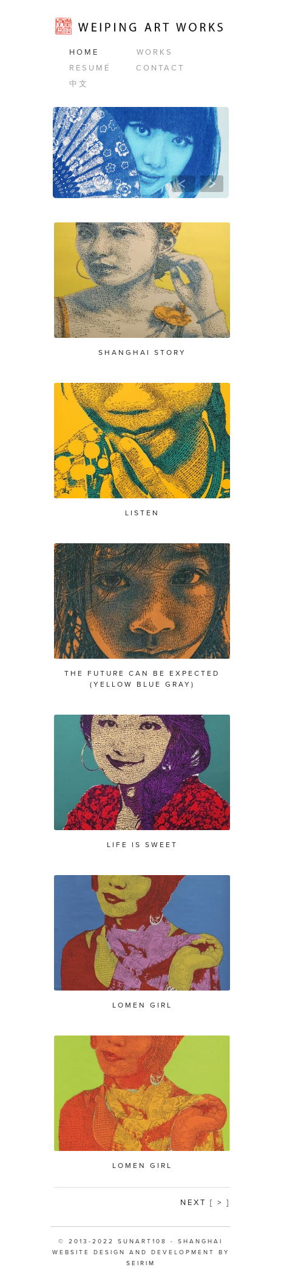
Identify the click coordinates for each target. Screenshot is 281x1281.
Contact (160, 68)
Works (155, 52)
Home (84, 52)
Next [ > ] (205, 1202)
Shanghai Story (142, 352)
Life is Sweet (142, 844)
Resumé (89, 68)
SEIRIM (140, 1263)
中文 (79, 84)
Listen (142, 513)
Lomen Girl (142, 1005)
